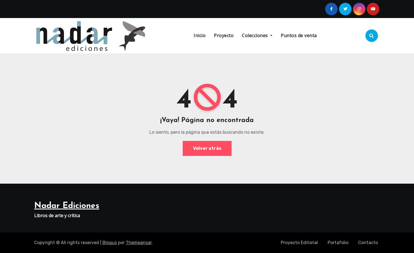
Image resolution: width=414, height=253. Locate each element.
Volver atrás (207, 148)
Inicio (199, 35)
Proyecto (224, 35)
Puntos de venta (299, 35)
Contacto (368, 242)
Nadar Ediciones (66, 206)
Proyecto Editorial (299, 242)
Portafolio (338, 242)
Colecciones (257, 35)
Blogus (109, 242)
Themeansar (139, 242)
